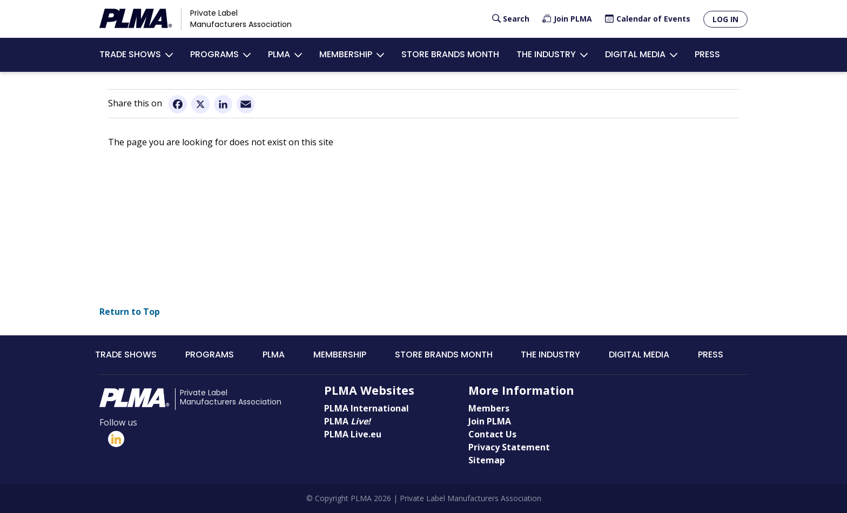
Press (707, 54)
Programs (214, 54)
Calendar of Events (653, 19)
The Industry (546, 54)
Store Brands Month (450, 54)
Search (516, 19)
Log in (725, 19)
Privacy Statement (509, 447)
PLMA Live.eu (352, 434)
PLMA (279, 54)
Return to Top (129, 312)
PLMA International (366, 408)
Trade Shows (130, 54)
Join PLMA (573, 19)
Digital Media (635, 54)
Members (488, 408)
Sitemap (486, 460)
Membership (345, 54)
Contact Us (492, 434)
